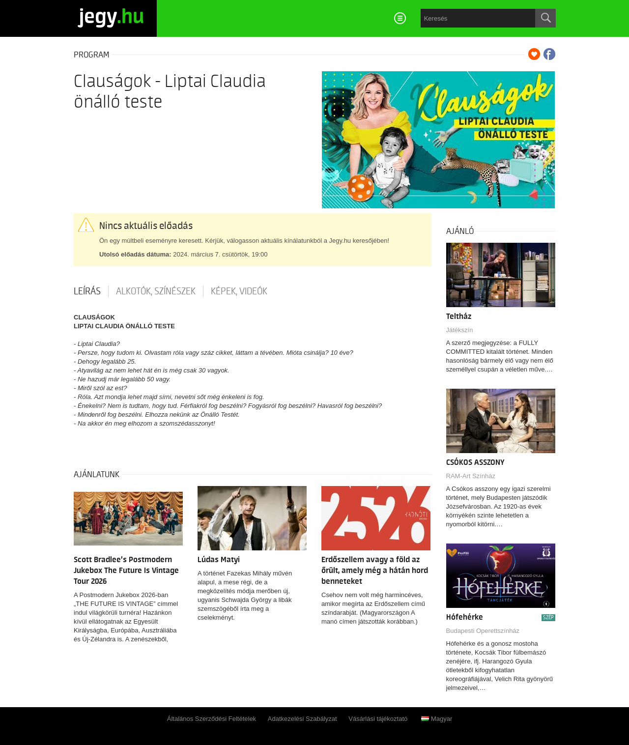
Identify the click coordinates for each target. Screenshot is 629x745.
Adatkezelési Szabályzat (302, 718)
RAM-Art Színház (470, 476)
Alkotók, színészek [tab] (156, 291)
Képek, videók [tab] (239, 291)
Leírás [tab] (87, 291)
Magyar (436, 718)
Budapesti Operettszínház (483, 630)
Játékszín (459, 330)
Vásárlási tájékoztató (377, 718)
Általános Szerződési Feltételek (211, 718)
